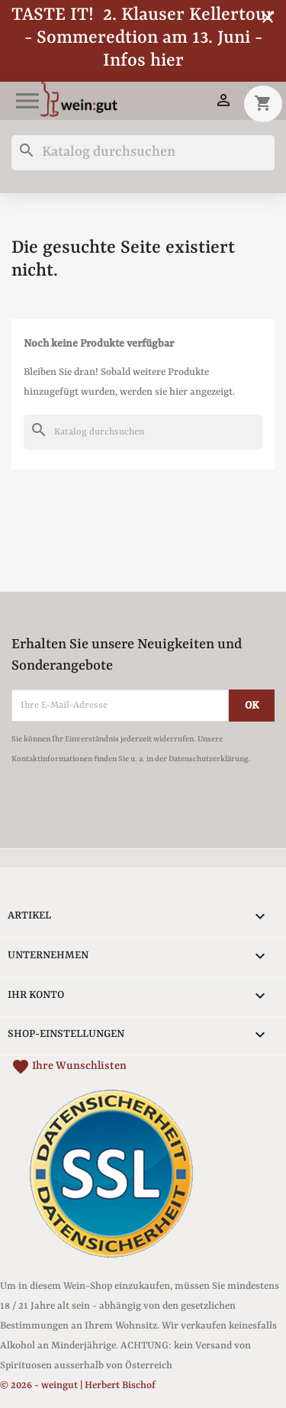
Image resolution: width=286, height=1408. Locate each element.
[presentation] (139, 811)
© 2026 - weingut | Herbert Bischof (78, 1385)
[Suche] (143, 152)
